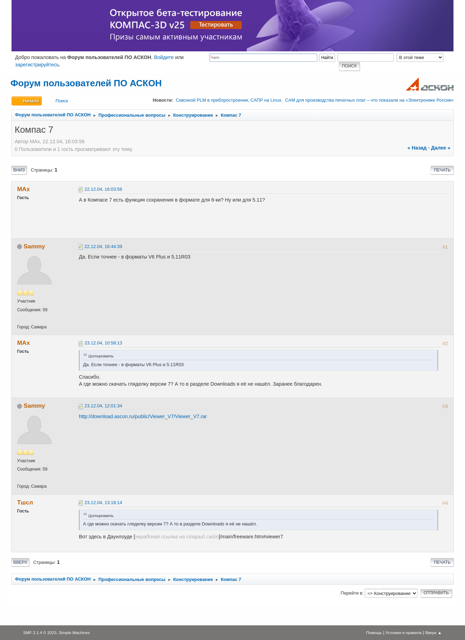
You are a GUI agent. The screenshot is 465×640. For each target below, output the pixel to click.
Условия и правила (403, 632)
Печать (442, 170)
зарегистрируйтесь (37, 64)
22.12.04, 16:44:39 (103, 246)
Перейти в (351, 593)
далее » (440, 148)
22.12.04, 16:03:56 (103, 189)
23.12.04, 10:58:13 (103, 343)
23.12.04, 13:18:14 (103, 502)
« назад (417, 148)
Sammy (34, 246)
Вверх (20, 562)
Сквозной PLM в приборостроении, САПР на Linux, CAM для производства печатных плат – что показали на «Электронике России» (315, 100)
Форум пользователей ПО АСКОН (86, 83)
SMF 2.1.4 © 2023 (40, 632)
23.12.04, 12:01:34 (103, 405)
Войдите (164, 57)
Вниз (19, 170)
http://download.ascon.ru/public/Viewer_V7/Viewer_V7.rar (143, 416)
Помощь (374, 632)
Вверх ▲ (433, 632)
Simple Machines (74, 632)
